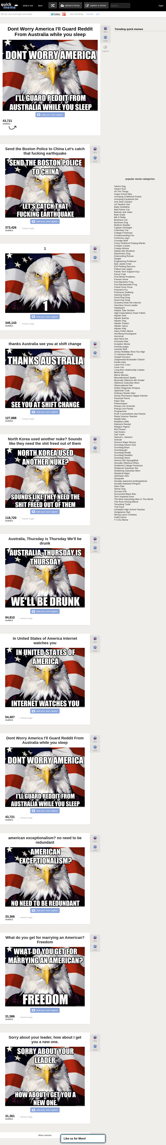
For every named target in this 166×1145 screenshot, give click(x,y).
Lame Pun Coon (122, 364)
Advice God (120, 189)
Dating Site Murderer (124, 251)
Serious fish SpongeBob (126, 460)
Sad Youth (119, 434)
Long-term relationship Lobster (129, 370)
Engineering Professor (125, 261)
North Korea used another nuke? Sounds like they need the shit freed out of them (45, 441)
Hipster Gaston (121, 323)
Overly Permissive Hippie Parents (131, 395)
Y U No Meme (121, 520)
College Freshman (123, 233)
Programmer (120, 411)
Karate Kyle (120, 362)
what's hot (28, 5)
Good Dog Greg (122, 297)
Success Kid (120, 491)
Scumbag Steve (122, 457)
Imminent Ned (121, 341)
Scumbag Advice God (125, 445)
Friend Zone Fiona (123, 287)
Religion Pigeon (122, 426)
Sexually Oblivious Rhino (126, 463)
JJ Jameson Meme (123, 354)
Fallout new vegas (123, 269)
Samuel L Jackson (123, 437)
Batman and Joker (123, 212)
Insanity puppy (121, 346)
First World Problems (124, 276)
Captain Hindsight (123, 227)
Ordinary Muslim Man (125, 393)
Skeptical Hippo (122, 473)
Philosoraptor (120, 403)
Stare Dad (119, 486)
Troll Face (119, 507)
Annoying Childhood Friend (127, 196)
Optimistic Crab (122, 390)
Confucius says (121, 238)
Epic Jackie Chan (122, 264)
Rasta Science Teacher (125, 416)
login (161, 5)
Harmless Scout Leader (126, 305)
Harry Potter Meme (123, 331)
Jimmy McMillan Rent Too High (129, 351)
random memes (52, 5)
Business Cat (120, 220)
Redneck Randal (122, 424)
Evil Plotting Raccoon (124, 266)
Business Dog (121, 222)
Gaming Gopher (122, 295)
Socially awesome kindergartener (130, 481)
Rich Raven (120, 429)
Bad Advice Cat (122, 209)
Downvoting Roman (124, 256)
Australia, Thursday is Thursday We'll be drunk (45, 541)
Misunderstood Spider (125, 377)
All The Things (121, 191)
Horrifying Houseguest (125, 333)
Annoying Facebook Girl (126, 199)
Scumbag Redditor (123, 455)
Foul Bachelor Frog (123, 282)
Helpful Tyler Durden (124, 310)
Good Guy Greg (122, 300)
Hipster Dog (120, 320)
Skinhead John (121, 476)
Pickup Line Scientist (124, 406)
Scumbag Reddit (122, 452)
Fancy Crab (120, 274)
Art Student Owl (122, 204)
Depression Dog (122, 253)
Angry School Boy (123, 194)
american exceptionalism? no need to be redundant (45, 840)
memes (90, 14)
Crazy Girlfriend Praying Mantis (129, 243)
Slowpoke (119, 478)
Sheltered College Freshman (128, 465)
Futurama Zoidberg (123, 292)
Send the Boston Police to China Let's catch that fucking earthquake (45, 151)
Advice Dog (120, 186)
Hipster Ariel (120, 315)
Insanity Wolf (120, 349)
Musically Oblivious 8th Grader (129, 380)
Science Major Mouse (125, 442)
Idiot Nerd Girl (121, 339)
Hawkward (119, 308)
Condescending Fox (124, 235)
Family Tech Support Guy (126, 271)
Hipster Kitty (120, 328)
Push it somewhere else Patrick (129, 414)
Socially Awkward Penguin (127, 483)
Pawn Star (119, 401)
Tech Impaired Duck (124, 496)
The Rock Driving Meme (126, 501)
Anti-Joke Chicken (123, 201)
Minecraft (118, 372)
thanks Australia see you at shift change (45, 344)
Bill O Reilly (120, 217)
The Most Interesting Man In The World (133, 499)
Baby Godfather (122, 207)
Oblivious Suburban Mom (126, 382)
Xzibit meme (120, 517)
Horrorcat (118, 336)
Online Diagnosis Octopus (127, 388)
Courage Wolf (121, 240)
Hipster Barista (121, 318)
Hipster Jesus (121, 326)
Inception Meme (122, 344)
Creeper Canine (122, 245)
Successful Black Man (125, 494)
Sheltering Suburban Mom (127, 470)
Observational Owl (123, 385)
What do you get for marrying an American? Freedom (45, 939)
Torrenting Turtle (122, 504)
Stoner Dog (120, 489)
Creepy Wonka (121, 248)
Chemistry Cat (121, 230)
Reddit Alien (120, 419)
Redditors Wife (121, 421)
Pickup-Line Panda (123, 408)
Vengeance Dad (122, 512)
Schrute (118, 439)
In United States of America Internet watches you (45, 640)
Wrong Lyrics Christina (125, 514)
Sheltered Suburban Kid (126, 468)
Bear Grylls (119, 214)
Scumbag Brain (122, 447)
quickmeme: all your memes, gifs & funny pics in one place (9, 5)
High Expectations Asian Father (129, 313)
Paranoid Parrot (122, 398)
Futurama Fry (121, 289)
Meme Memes (121, 375)
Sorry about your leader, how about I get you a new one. (45, 1039)
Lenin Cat (119, 367)
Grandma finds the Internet (127, 302)
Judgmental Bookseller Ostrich (129, 359)
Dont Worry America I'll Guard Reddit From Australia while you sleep (45, 740)
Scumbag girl (120, 450)
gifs (98, 14)
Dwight (117, 258)
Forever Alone (121, 279)
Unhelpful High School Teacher (129, 509)
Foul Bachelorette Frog (125, 284)
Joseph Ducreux (122, 357)
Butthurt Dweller (122, 225)
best (40, 5)
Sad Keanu (119, 432)
